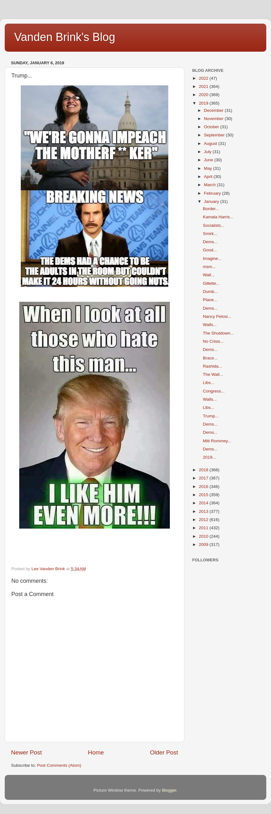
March (210, 184)
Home (96, 752)
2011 (204, 527)
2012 (204, 519)
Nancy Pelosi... (217, 316)
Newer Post (26, 752)
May (208, 168)
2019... (209, 457)
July (208, 151)
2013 (204, 511)
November (214, 118)
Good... (210, 250)
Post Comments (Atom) (59, 765)
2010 (204, 536)
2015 (204, 494)
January (212, 201)
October (212, 126)
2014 (204, 503)
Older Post (164, 752)
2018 (204, 469)
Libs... (208, 382)
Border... (211, 208)
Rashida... (212, 366)
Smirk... (210, 233)
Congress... (214, 391)
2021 (204, 86)
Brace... (210, 358)
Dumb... (210, 291)
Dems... (210, 241)
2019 (204, 103)
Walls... (210, 324)
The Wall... (213, 374)
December (214, 110)
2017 (204, 478)
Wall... (209, 274)
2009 (204, 544)
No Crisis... (213, 341)
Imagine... (212, 258)
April (209, 176)
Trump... (211, 416)
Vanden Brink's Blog (64, 37)
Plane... (210, 299)
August (211, 143)
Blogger (169, 790)
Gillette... (211, 283)
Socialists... (213, 225)
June (209, 160)
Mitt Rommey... (217, 441)
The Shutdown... (218, 333)
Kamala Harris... (218, 217)
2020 (204, 94)
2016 (204, 486)
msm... (209, 266)
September (215, 135)
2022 (204, 78)
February (213, 193)
